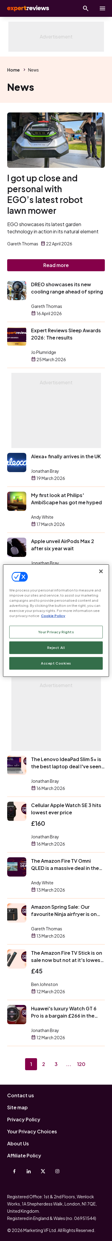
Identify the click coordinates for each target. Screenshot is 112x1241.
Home (13, 69)
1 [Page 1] (31, 1064)
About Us (18, 1143)
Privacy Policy (23, 1119)
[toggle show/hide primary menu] (102, 8)
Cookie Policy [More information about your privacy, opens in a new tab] (53, 615)
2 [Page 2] (43, 1064)
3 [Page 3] (56, 1064)
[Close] (101, 571)
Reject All (56, 647)
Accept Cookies (56, 663)
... (68, 1064)
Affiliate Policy (24, 1155)
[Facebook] (14, 1171)
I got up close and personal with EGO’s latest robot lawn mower (45, 194)
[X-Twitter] (43, 1171)
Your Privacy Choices (32, 1131)
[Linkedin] (29, 1171)
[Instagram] (57, 1171)
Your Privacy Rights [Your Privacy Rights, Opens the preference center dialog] (56, 632)
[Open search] (86, 8)
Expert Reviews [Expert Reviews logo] (27, 8)
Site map (17, 1107)
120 (81, 1064)
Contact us (20, 1095)
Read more (56, 265)
